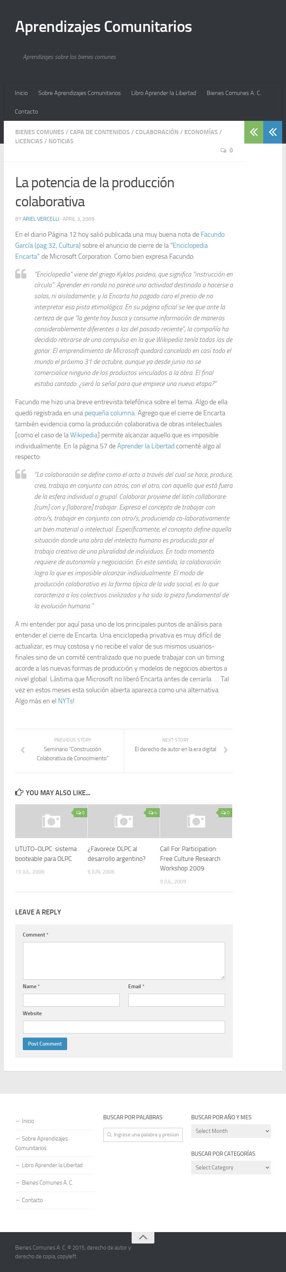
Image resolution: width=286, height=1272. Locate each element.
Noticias (61, 141)
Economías (201, 132)
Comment (36, 935)
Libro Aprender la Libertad (163, 93)
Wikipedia (83, 435)
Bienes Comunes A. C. (234, 93)
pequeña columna (110, 413)
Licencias (29, 141)
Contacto (26, 111)
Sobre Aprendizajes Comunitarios (79, 93)
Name (31, 986)
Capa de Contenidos (100, 132)
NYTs (65, 701)
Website (32, 1013)
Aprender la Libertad (145, 446)
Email (136, 986)
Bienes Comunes (39, 132)
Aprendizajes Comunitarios (103, 26)
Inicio (21, 93)
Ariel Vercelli (41, 219)
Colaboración (157, 132)
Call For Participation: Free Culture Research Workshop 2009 (190, 858)
